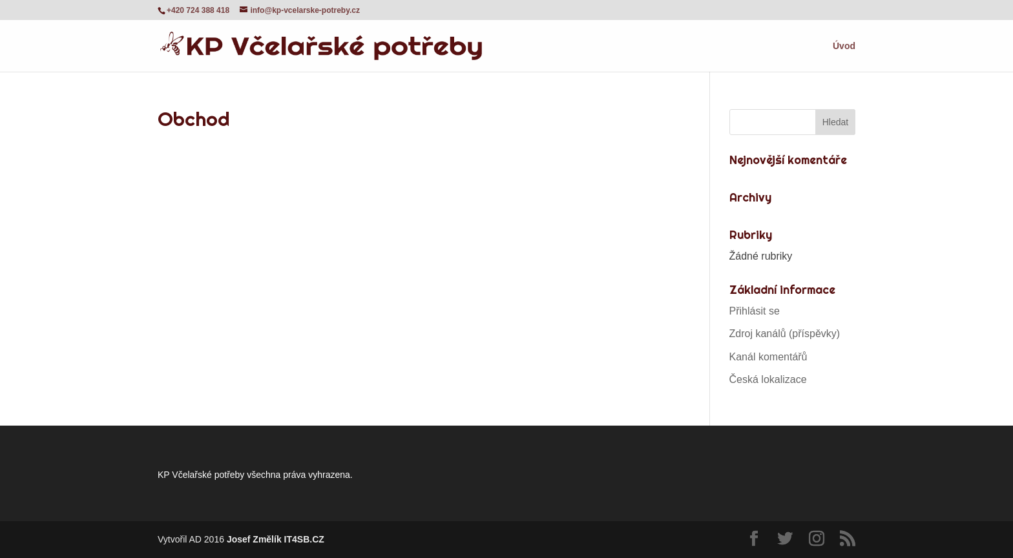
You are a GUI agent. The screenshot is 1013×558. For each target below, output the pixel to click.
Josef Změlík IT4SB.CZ (275, 539)
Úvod (844, 46)
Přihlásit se (754, 310)
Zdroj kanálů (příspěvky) (785, 333)
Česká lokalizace (768, 379)
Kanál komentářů (768, 356)
